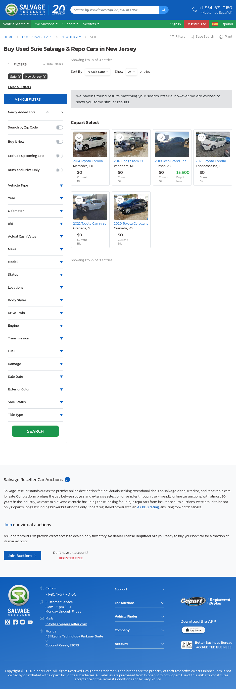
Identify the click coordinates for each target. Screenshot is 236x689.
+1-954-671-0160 (215, 7)
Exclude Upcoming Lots (26, 156)
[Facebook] (15, 623)
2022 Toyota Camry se (89, 223)
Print (225, 36)
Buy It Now (16, 141)
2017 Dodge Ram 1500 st (132, 161)
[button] (15, 24)
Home (8, 36)
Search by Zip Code (23, 127)
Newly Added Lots (22, 112)
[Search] (164, 10)
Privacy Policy (150, 679)
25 (130, 71)
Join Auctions (20, 556)
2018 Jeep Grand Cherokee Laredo (180, 161)
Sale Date (98, 71)
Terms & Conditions (117, 679)
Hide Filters (53, 64)
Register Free (71, 558)
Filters (177, 36)
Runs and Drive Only (24, 170)
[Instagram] (22, 623)
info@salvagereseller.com (66, 624)
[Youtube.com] (30, 623)
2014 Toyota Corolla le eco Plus (96, 161)
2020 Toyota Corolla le (131, 223)
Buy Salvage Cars (37, 36)
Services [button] (89, 23)
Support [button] (69, 23)
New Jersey (71, 36)
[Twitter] (7, 623)
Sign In (175, 23)
